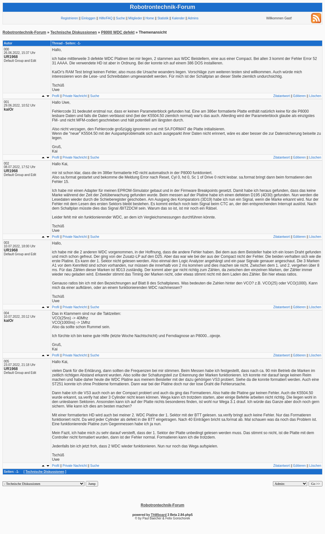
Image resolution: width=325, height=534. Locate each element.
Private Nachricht (75, 96)
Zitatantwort (281, 96)
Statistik (163, 18)
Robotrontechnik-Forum (24, 32)
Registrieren (69, 18)
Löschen (315, 96)
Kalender (178, 18)
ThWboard (158, 515)
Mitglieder (135, 18)
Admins (193, 18)
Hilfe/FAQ (106, 18)
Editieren (299, 96)
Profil (55, 96)
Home (149, 18)
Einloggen (88, 18)
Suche (120, 18)
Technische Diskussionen (73, 32)
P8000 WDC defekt (118, 32)
